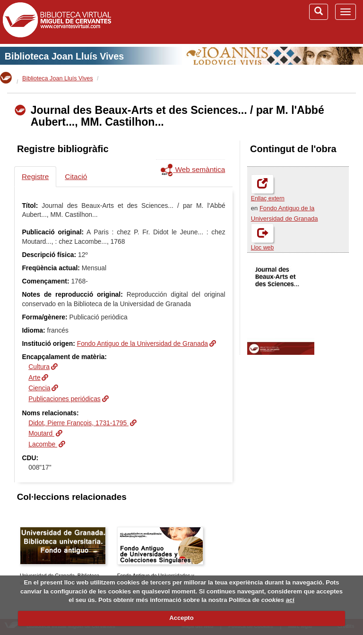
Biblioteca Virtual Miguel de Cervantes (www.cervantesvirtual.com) (56, 21)
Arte (34, 377)
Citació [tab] (76, 176)
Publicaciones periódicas (64, 399)
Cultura (39, 366)
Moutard (41, 433)
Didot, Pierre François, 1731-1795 (78, 423)
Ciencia (39, 388)
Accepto (181, 617)
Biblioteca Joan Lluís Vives (64, 56)
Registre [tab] (35, 176)
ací (290, 599)
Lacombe (42, 444)
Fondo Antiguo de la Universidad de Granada (142, 343)
